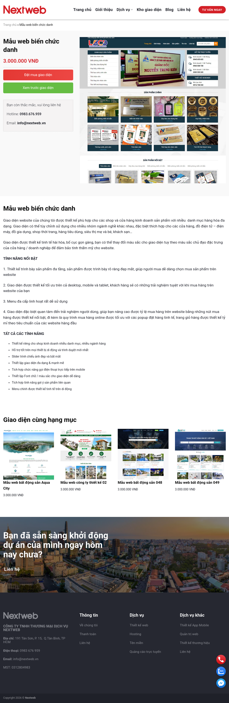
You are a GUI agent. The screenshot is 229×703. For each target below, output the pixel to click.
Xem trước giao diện (38, 88)
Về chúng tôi (88, 625)
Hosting (135, 634)
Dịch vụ (125, 9)
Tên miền (136, 643)
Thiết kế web (139, 625)
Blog (169, 9)
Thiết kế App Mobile (194, 625)
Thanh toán (87, 634)
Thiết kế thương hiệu (195, 643)
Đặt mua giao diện (38, 75)
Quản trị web (189, 634)
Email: (26, 123)
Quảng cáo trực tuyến (145, 652)
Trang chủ (82, 9)
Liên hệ (184, 9)
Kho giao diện (149, 9)
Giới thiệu (104, 9)
